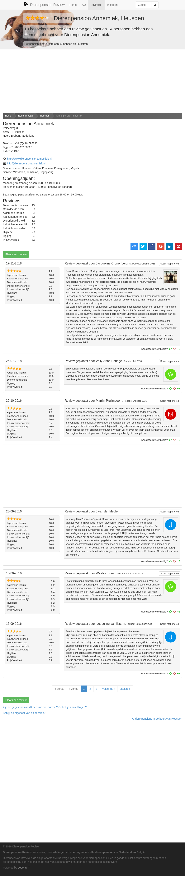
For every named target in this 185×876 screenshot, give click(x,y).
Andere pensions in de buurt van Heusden (157, 718)
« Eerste (59, 688)
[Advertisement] (92, 81)
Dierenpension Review (44, 4)
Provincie (96, 4)
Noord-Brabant (25, 115)
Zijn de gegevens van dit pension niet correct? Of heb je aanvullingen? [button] (45, 707)
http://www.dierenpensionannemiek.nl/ (29, 158)
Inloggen (112, 4)
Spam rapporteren (169, 263)
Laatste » (125, 688)
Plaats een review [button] (16, 254)
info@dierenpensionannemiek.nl (26, 163)
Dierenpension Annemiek (69, 115)
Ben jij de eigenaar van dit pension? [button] (24, 712)
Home (73, 4)
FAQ (83, 4)
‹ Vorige (73, 688)
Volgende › (108, 688)
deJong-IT (24, 867)
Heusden (45, 115)
